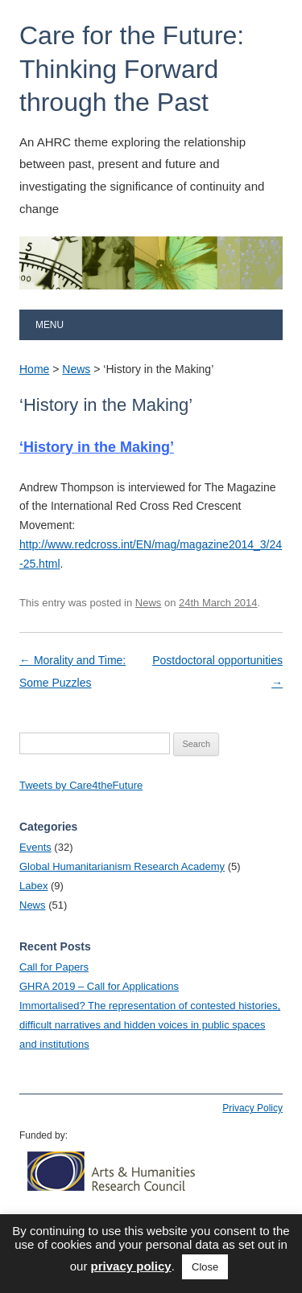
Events (35, 847)
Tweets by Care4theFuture (81, 785)
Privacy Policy (252, 1108)
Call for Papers (54, 967)
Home (34, 369)
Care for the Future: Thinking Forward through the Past (131, 69)
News (76, 369)
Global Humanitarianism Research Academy (122, 866)
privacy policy (131, 1266)
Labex (33, 886)
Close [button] (205, 1267)
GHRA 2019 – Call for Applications (99, 986)
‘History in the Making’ (96, 447)
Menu (49, 324)
